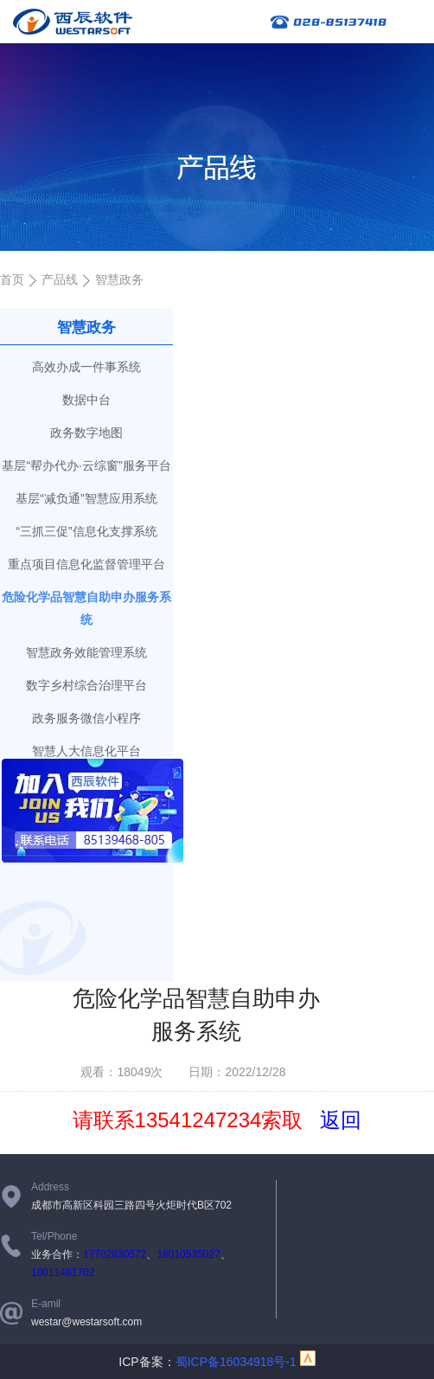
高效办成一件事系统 (86, 367)
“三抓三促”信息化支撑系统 (86, 531)
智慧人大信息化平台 (86, 751)
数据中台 (86, 400)
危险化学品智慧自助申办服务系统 (86, 608)
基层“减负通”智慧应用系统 (86, 498)
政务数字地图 (86, 432)
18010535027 (188, 1254)
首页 (12, 279)
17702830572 (114, 1254)
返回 (340, 1120)
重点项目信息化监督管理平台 (86, 564)
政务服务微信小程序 (86, 718)
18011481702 (62, 1273)
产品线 (59, 279)
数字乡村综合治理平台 (86, 685)
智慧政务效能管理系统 (86, 652)
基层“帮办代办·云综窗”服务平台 (86, 465)
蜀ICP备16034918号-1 (236, 1362)
